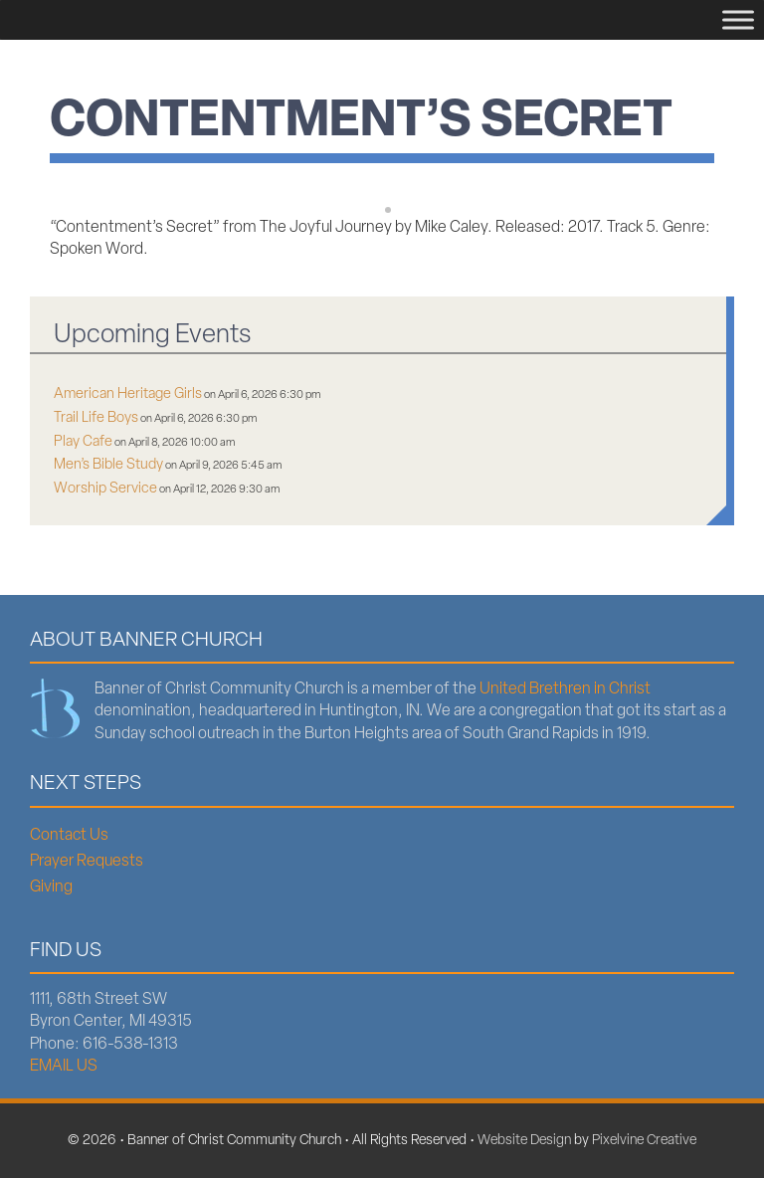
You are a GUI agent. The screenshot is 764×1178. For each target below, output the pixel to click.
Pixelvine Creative (644, 1140)
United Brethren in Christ (565, 689)
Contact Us (69, 836)
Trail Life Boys (96, 418)
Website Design (524, 1140)
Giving (51, 887)
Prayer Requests (86, 862)
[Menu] (738, 19)
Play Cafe (83, 442)
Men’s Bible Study (108, 465)
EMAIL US (63, 1067)
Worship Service (105, 489)
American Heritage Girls (128, 394)
